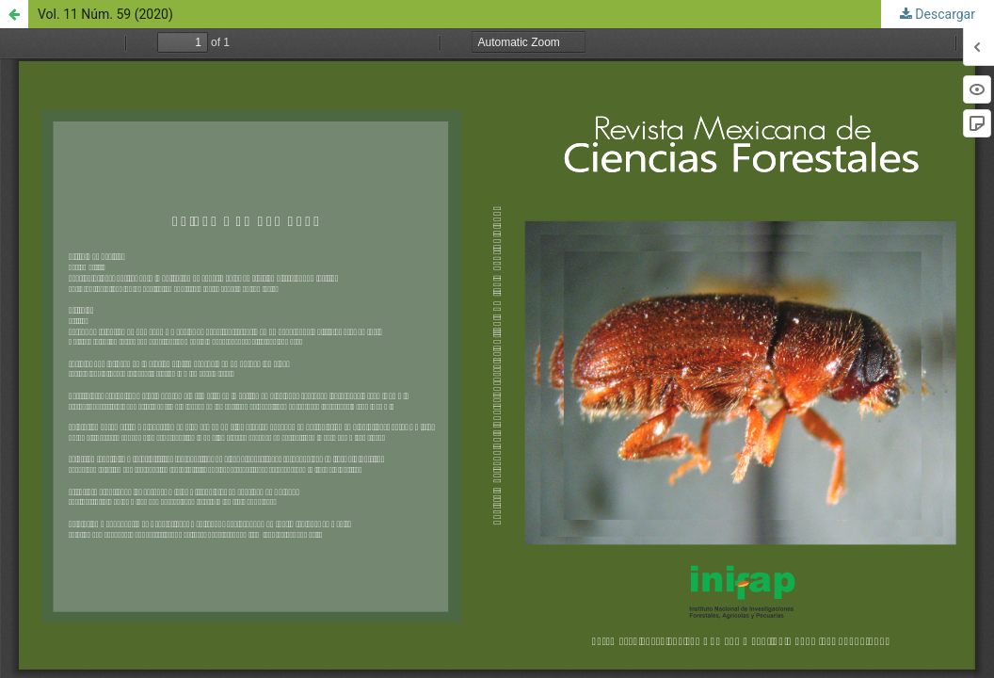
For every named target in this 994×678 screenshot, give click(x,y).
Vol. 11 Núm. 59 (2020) (105, 14)
